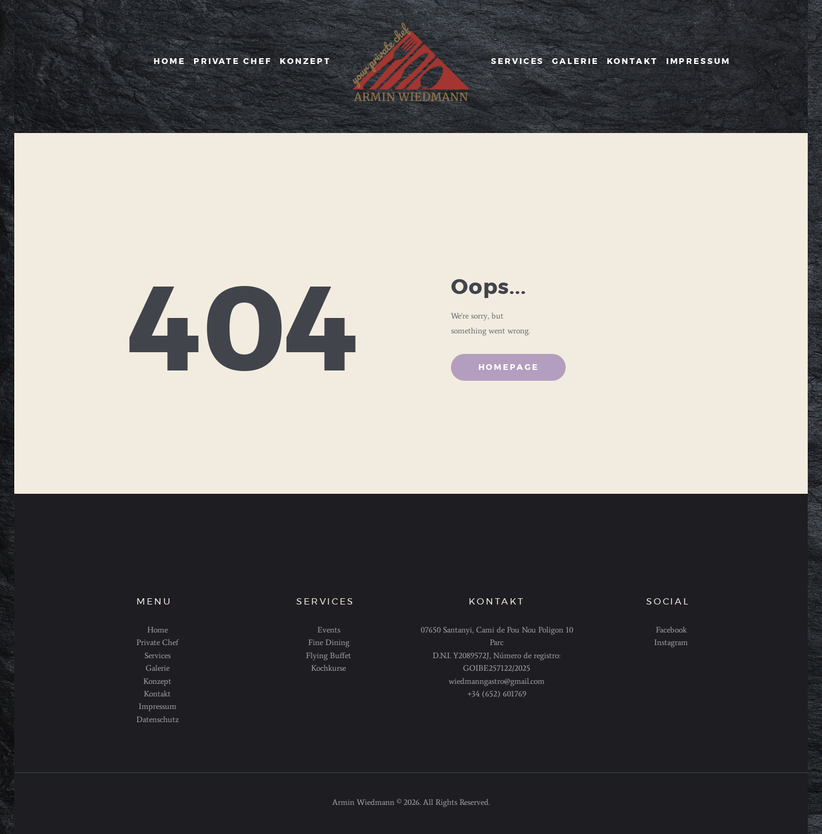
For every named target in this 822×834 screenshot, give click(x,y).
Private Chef (157, 642)
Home (157, 630)
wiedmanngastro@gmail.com (497, 681)
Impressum (157, 706)
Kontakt (157, 694)
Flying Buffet (328, 655)
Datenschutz (157, 719)
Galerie (158, 668)
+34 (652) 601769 (497, 694)
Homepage (508, 368)
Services (157, 655)
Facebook (671, 630)
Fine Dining (328, 642)
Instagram (671, 642)
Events (328, 630)
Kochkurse (328, 668)
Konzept (157, 681)
